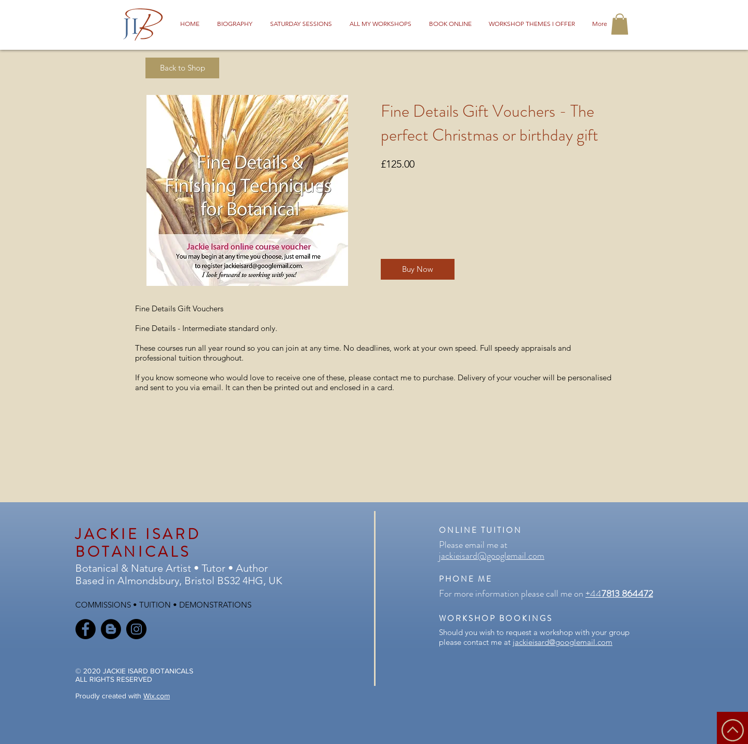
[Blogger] (111, 629)
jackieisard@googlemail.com (491, 555)
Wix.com (156, 696)
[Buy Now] (418, 269)
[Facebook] (85, 629)
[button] (620, 24)
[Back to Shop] (182, 68)
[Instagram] (136, 629)
